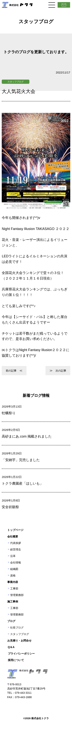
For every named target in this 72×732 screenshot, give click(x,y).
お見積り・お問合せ (19, 640)
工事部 (14, 588)
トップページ (15, 529)
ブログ (11, 621)
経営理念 (15, 549)
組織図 (14, 569)
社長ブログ (17, 627)
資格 (13, 575)
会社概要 (12, 536)
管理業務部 (17, 595)
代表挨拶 (15, 543)
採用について (16, 660)
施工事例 (12, 601)
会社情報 (15, 562)
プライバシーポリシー (21, 653)
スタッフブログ (15, 81)
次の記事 (60, 370)
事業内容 (12, 582)
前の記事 (11, 370)
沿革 (13, 556)
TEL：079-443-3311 (19, 692)
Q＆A (11, 647)
